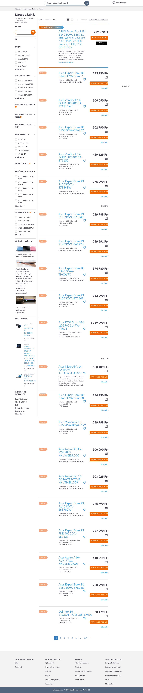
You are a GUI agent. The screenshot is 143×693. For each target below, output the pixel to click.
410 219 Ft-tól (100, 560)
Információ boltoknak (113, 667)
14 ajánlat (104, 115)
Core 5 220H (23, 91)
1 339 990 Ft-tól (99, 324)
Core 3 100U (23, 80)
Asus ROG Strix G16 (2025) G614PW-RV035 (71, 325)
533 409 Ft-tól (100, 369)
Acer (20, 66)
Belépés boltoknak (112, 663)
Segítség (78, 667)
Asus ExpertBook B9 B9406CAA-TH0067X (71, 271)
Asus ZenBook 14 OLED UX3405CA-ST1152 (70, 157)
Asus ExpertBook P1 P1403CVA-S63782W (71, 506)
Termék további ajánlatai (66, 62)
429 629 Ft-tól (100, 156)
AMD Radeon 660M (25, 182)
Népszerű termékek (52, 667)
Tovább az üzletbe (99, 38)
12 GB (20, 147)
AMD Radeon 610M (25, 176)
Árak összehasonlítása (100, 83)
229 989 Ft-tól (100, 216)
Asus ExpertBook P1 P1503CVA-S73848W (71, 184)
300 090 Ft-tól (100, 451)
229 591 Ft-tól (100, 243)
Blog (16, 663)
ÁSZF (107, 680)
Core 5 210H (23, 88)
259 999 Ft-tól (100, 424)
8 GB (20, 143)
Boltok (47, 675)
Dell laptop (18, 18)
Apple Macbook (28, 18)
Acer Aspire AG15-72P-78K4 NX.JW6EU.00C (70, 452)
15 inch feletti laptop (21, 22)
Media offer (109, 684)
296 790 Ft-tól (100, 505)
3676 (86, 638)
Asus (20, 59)
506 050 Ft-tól (100, 102)
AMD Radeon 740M (25, 194)
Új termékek (49, 663)
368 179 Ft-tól (100, 614)
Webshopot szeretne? (113, 675)
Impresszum (79, 680)
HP (19, 62)
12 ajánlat (104, 283)
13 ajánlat (104, 169)
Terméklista (49, 684)
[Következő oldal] (91, 638)
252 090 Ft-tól (100, 297)
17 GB (20, 154)
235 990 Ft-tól (100, 75)
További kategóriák (52, 680)
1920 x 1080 (23, 224)
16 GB (20, 150)
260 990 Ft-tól (100, 587)
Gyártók (48, 671)
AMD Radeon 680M (25, 188)
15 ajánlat (104, 88)
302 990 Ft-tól (100, 129)
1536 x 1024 (23, 221)
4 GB (20, 140)
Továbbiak (19, 69)
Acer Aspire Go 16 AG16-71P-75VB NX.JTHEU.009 (70, 479)
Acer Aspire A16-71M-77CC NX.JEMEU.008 (69, 560)
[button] (120, 3)
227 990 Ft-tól (100, 533)
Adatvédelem (80, 675)
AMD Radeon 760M (25, 200)
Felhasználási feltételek (83, 671)
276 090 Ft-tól (100, 183)
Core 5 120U (23, 84)
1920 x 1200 (23, 228)
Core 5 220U (23, 95)
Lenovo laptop (19, 20)
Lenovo (21, 55)
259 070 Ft (101, 32)
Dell (19, 52)
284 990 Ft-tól (100, 397)
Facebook (18, 667)
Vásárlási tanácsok (81, 663)
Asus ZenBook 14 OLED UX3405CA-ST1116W (70, 103)
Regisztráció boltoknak (113, 671)
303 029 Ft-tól (100, 478)
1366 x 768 (22, 217)
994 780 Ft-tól (100, 270)
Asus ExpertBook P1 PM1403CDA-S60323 (71, 533)
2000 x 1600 (23, 232)
